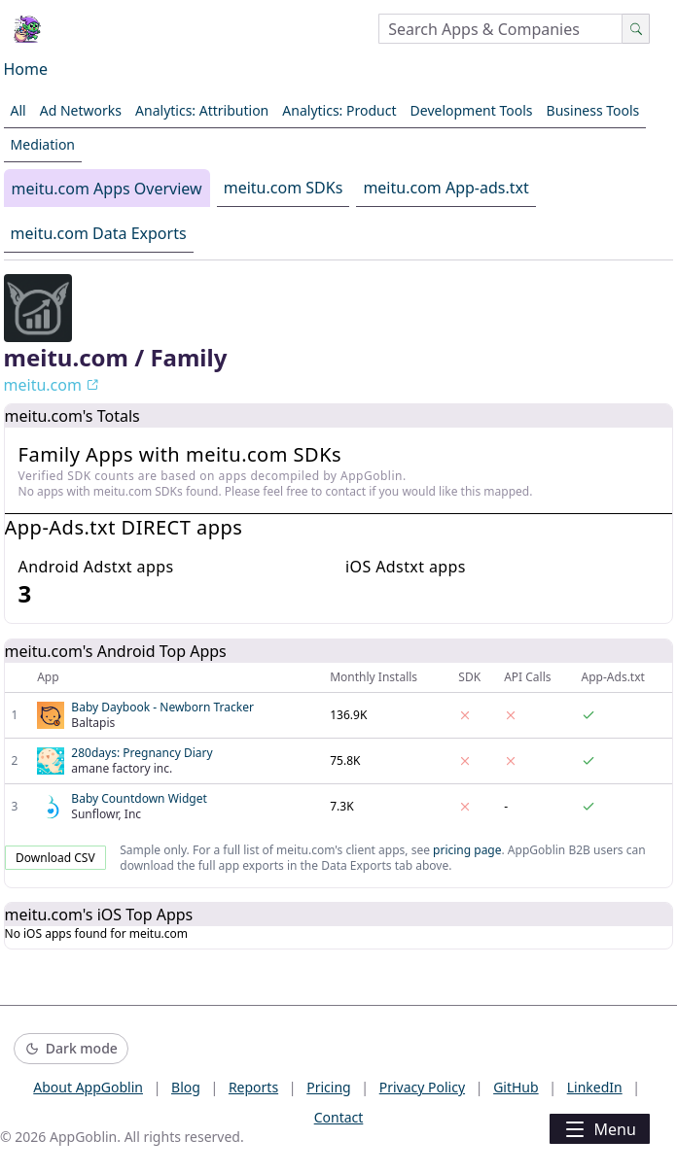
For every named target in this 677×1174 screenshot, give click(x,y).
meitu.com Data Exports (99, 233)
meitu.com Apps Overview (107, 188)
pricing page (467, 850)
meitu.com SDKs (283, 187)
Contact (339, 1117)
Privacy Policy (422, 1087)
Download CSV (55, 857)
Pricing (328, 1087)
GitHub (516, 1087)
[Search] (636, 29)
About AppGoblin (88, 1087)
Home (26, 69)
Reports (253, 1087)
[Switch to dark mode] (71, 1049)
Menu (599, 1129)
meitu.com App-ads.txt (445, 187)
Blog (185, 1087)
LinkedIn (595, 1087)
